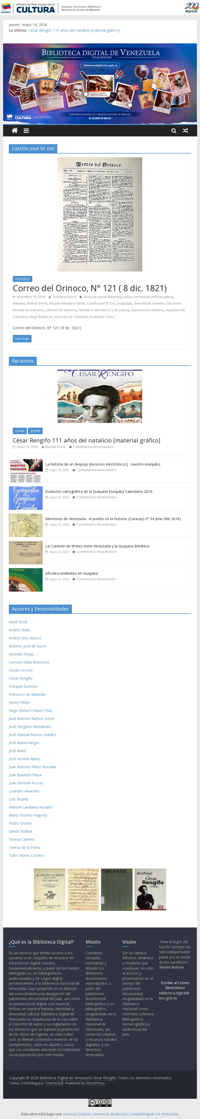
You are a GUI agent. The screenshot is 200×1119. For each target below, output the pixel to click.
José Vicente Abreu (24, 758)
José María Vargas (24, 742)
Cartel (19, 431)
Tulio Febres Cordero (27, 855)
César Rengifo (21, 678)
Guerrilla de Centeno (149, 303)
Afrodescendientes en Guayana (71, 573)
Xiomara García (65, 297)
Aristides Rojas (21, 654)
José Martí (17, 750)
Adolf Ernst (18, 621)
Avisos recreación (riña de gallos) (148, 297)
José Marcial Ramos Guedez (32, 734)
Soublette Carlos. (102, 317)
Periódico (22, 279)
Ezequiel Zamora (23, 686)
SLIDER (35, 431)
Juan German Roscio (26, 782)
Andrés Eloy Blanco (25, 637)
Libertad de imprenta (61, 310)
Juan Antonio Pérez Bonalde (32, 766)
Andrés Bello (19, 629)
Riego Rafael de (40, 317)
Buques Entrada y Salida (67, 303)
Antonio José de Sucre (27, 646)
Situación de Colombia (71, 317)
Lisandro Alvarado (24, 791)
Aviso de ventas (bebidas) (103, 297)
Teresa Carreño (22, 839)
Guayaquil (124, 303)
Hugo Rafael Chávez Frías (30, 710)
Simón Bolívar (20, 831)
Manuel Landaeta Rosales (31, 807)
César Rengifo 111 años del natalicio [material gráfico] (74, 30)
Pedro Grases (20, 823)
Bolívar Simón (37, 303)
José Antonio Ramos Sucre (31, 718)
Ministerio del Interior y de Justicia (104, 310)
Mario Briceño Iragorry (28, 815)
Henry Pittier (19, 702)
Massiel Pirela (55, 447)
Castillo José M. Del (101, 303)
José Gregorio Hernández (30, 726)
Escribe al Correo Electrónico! (175, 985)
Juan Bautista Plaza (25, 774)
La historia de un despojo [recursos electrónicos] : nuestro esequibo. (103, 464)
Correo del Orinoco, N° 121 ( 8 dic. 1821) (90, 288)
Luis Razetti (18, 799)
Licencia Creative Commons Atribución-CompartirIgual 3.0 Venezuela (120, 1113)
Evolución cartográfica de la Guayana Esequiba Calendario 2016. (99, 491)
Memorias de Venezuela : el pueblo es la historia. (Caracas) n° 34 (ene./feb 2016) (113, 518)
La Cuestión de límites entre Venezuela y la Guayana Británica (97, 546)
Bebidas (19, 303)
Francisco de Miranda (27, 694)
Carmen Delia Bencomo (29, 662)
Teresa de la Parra (24, 847)
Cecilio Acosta (21, 670)
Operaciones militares (147, 310)
